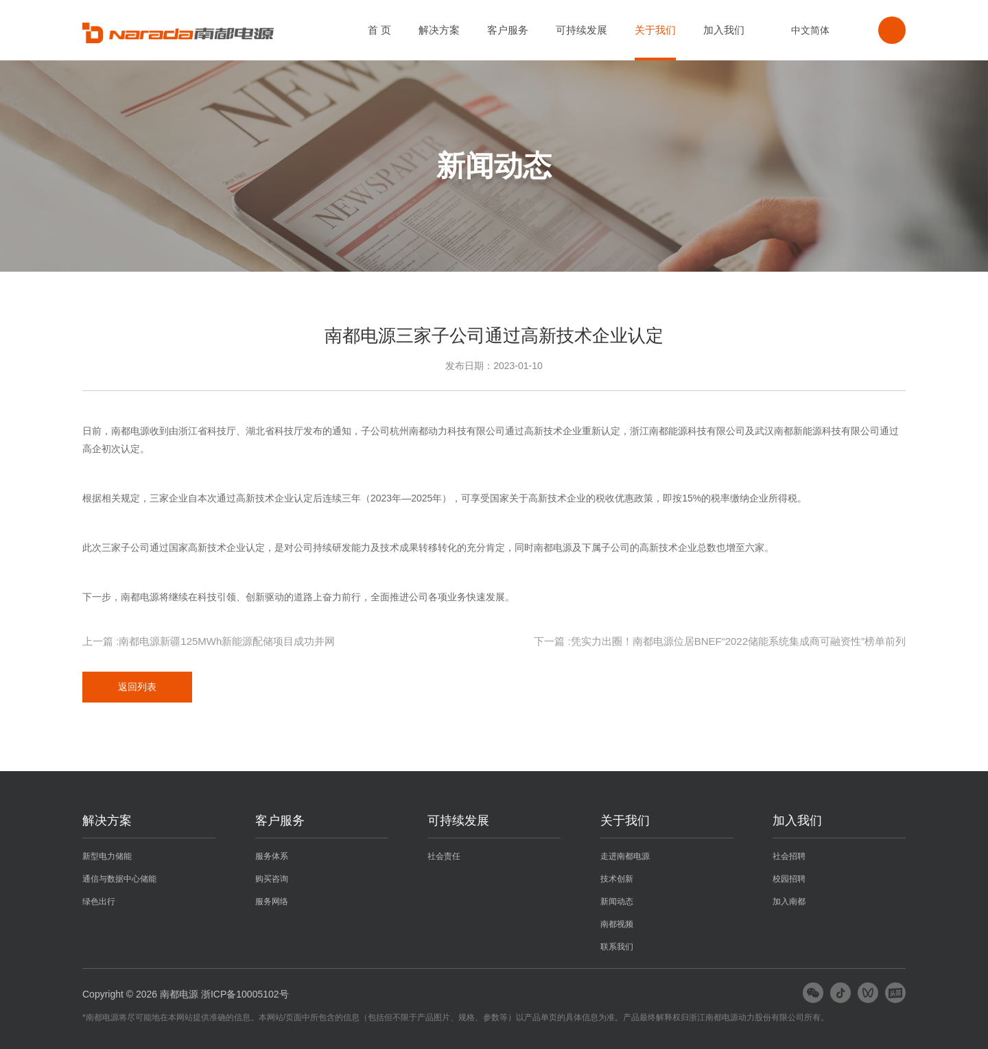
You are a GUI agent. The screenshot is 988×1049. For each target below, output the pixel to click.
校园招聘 (789, 879)
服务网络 (271, 901)
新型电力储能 (107, 856)
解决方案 (439, 30)
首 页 (379, 30)
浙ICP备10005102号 (245, 994)
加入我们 (723, 30)
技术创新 (616, 879)
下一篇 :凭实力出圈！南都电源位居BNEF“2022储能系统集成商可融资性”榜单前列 (720, 641)
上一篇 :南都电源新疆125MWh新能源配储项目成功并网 (208, 641)
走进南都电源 (625, 856)
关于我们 (655, 30)
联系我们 (616, 947)
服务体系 (271, 856)
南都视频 (616, 924)
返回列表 (137, 686)
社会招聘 (789, 856)
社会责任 (443, 856)
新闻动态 (616, 901)
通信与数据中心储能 (119, 879)
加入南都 (789, 901)
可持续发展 (581, 30)
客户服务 (507, 30)
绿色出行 (98, 901)
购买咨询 (271, 879)
